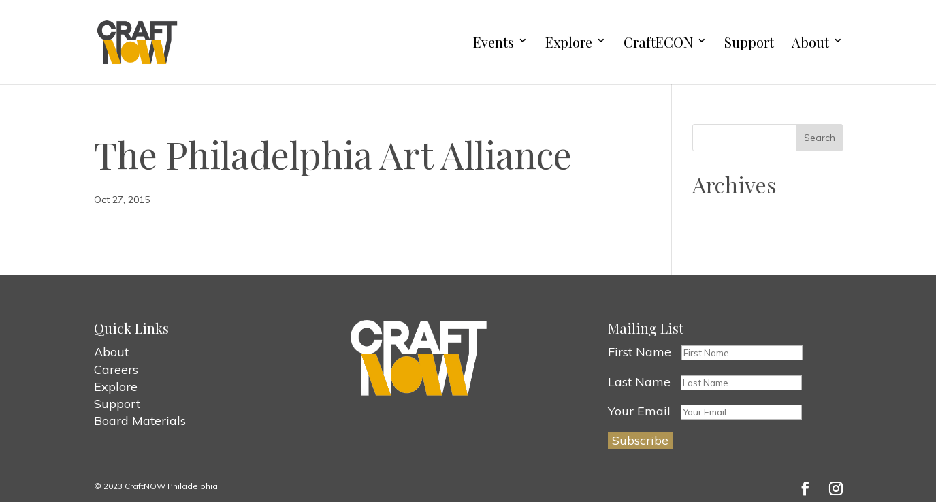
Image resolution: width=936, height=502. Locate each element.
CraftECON (658, 42)
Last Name (639, 382)
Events (493, 42)
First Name (639, 352)
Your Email (639, 411)
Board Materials (140, 420)
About (810, 42)
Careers (116, 369)
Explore (568, 42)
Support (749, 42)
